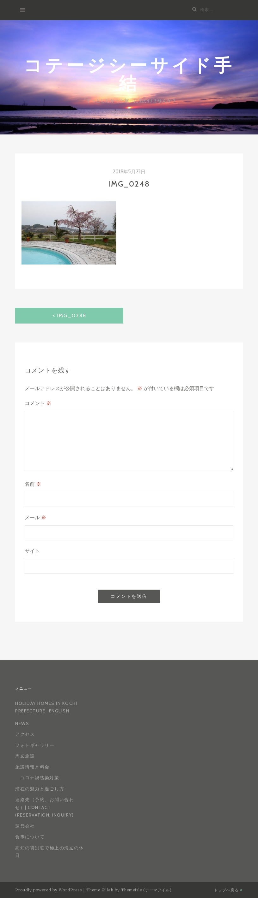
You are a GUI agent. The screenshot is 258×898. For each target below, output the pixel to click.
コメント (38, 403)
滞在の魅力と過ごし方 (39, 789)
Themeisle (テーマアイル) (146, 890)
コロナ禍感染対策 (39, 778)
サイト (32, 551)
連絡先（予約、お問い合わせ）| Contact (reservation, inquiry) (44, 807)
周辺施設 (25, 756)
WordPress (70, 890)
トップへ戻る (228, 890)
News (22, 723)
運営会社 (25, 826)
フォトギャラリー (34, 745)
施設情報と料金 (32, 767)
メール (35, 517)
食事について (30, 837)
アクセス (25, 734)
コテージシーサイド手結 (129, 73)
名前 (33, 484)
